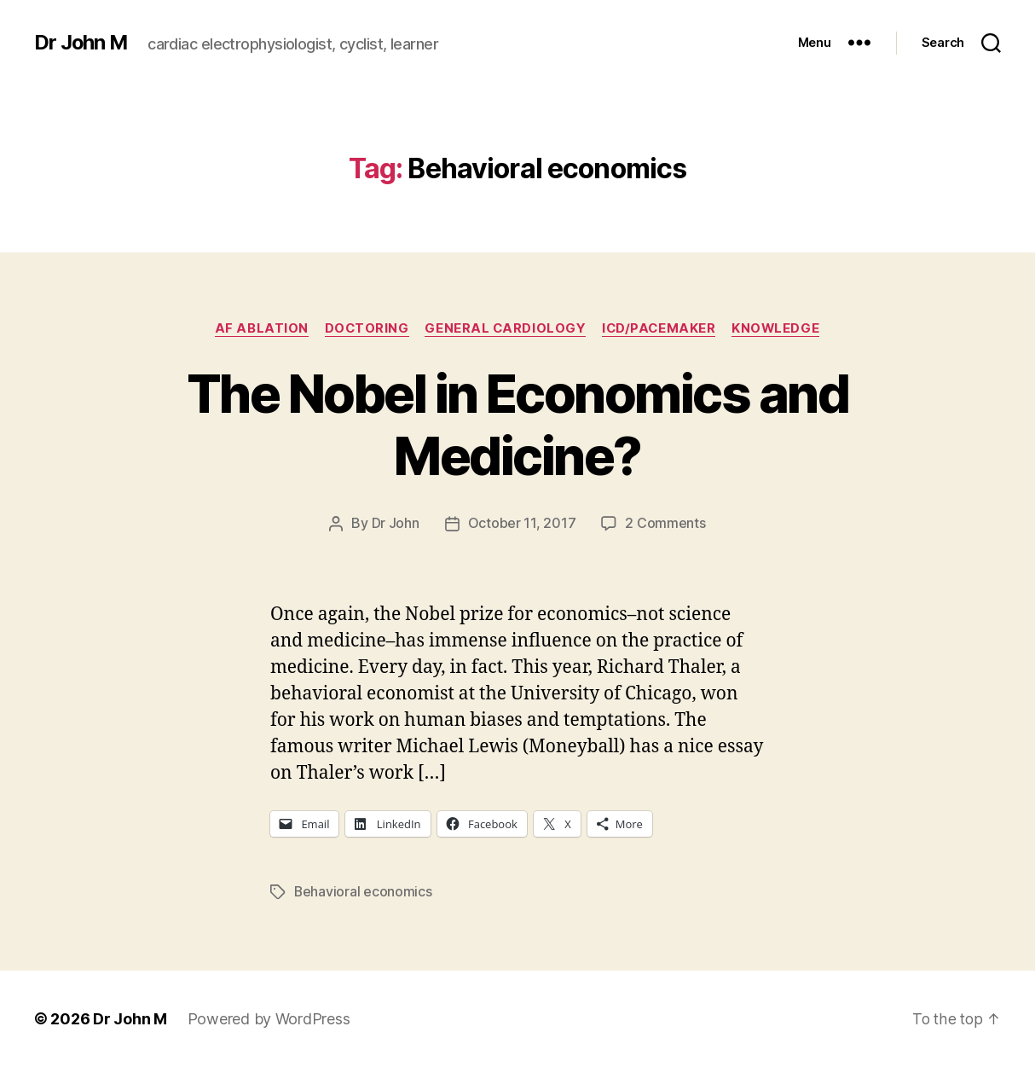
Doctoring (365, 328)
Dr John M (81, 42)
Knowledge (780, 328)
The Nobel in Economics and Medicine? (517, 425)
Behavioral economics (363, 891)
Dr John (395, 523)
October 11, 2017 (522, 523)
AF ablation (257, 328)
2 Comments (665, 523)
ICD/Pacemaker (660, 328)
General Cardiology (506, 328)
